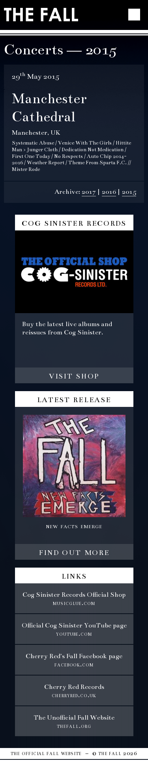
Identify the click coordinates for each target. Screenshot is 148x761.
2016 (109, 192)
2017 (89, 192)
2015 (129, 192)
